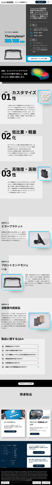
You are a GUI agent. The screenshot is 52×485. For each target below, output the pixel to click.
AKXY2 (13, 462)
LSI (14, 447)
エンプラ (15, 448)
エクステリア (5, 450)
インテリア (5, 448)
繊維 (15, 452)
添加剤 (15, 455)
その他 (15, 457)
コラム (3, 460)
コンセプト (4, 467)
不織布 (15, 453)
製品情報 (14, 445)
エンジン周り (5, 453)
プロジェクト (13, 460)
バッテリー (5, 447)
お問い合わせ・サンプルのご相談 (39, 58)
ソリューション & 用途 (6, 445)
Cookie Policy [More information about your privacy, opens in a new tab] (29, 482)
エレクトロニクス (6, 452)
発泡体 (15, 450)
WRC (13, 464)
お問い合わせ (40, 2)
